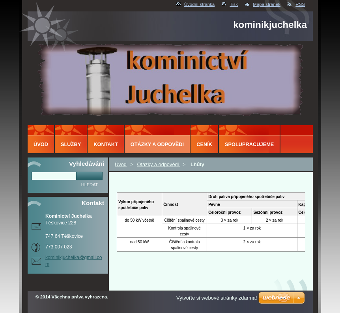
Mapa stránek (266, 4)
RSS (300, 4)
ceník (204, 144)
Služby (71, 144)
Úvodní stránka (199, 4)
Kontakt (105, 144)
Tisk (234, 4)
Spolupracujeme (249, 144)
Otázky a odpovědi (158, 164)
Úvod (121, 164)
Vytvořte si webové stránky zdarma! (216, 298)
